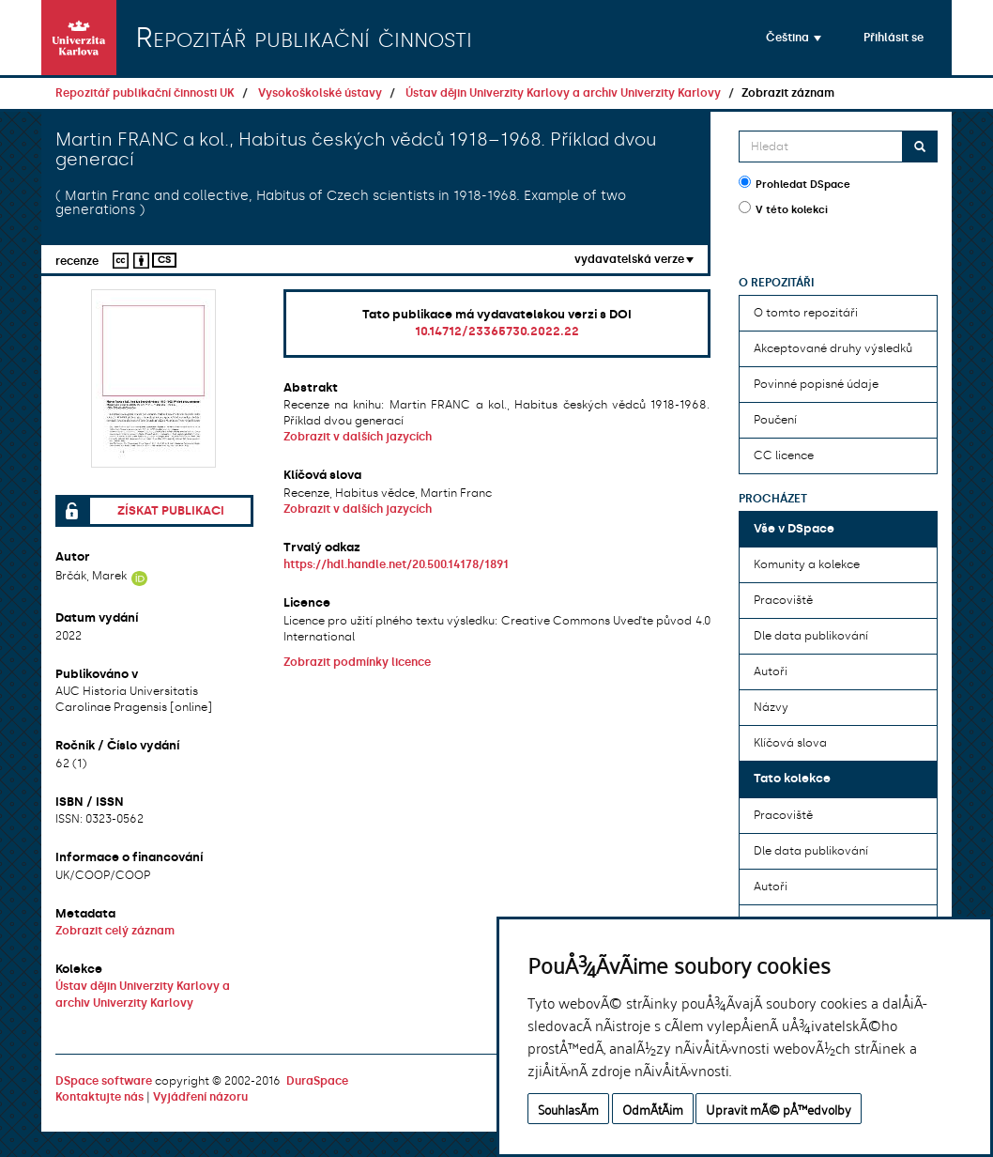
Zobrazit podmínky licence (357, 662)
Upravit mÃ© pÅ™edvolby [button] (778, 1108)
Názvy (771, 707)
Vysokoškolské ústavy (320, 93)
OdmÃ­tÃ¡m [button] (652, 1108)
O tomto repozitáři (806, 312)
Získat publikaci (170, 510)
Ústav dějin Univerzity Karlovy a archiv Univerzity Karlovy (563, 93)
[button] (793, 37)
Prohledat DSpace (794, 183)
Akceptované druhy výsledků (833, 348)
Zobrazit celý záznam (115, 930)
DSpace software (103, 1081)
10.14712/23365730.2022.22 (497, 331)
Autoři (770, 671)
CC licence (784, 455)
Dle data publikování (811, 635)
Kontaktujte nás (99, 1096)
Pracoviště (783, 600)
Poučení (775, 419)
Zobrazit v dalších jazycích (357, 436)
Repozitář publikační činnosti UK (145, 93)
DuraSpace (317, 1081)
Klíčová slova (790, 742)
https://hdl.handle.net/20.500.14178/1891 (396, 564)
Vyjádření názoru (200, 1096)
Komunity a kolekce (807, 564)
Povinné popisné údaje (816, 384)
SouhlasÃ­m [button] (568, 1108)
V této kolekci (783, 208)
